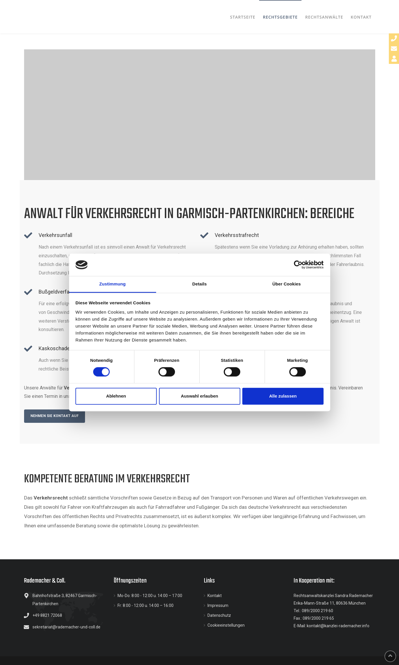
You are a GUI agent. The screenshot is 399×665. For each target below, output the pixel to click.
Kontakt (214, 595)
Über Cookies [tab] (286, 283)
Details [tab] (199, 283)
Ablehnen (116, 395)
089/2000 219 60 (317, 610)
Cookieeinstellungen (226, 625)
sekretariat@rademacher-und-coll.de (66, 627)
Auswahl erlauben (199, 395)
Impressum (217, 605)
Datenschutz (219, 615)
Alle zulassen (283, 395)
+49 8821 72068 (47, 615)
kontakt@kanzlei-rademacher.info (338, 625)
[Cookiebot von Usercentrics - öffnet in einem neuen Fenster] (298, 264)
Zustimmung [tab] (112, 283)
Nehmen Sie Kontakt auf (54, 416)
